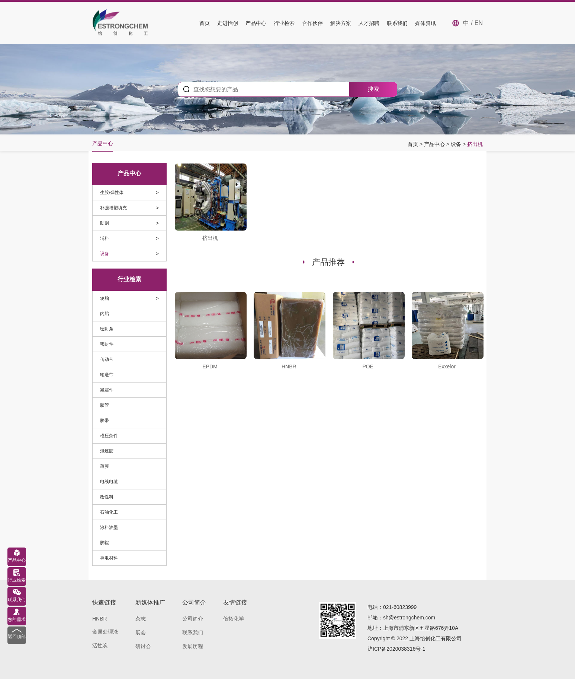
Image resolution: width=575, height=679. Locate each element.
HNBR (99, 619)
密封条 (106, 328)
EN (479, 23)
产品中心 (255, 23)
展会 (140, 632)
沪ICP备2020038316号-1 (396, 649)
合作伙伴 (312, 23)
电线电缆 (109, 481)
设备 (457, 144)
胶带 (104, 420)
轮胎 (104, 298)
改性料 (106, 496)
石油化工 (109, 512)
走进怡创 (227, 23)
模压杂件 (109, 435)
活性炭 (100, 645)
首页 (204, 23)
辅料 (104, 238)
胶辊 (104, 542)
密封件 (106, 344)
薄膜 (104, 466)
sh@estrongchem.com (409, 618)
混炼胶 (106, 451)
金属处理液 (105, 632)
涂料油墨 (109, 527)
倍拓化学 (233, 619)
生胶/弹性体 (111, 192)
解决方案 (340, 23)
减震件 (106, 390)
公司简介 (192, 619)
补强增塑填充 (113, 207)
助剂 (104, 223)
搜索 (373, 89)
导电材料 (109, 558)
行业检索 (284, 23)
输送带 (106, 374)
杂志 (140, 619)
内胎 (104, 313)
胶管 (104, 405)
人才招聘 (369, 23)
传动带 (106, 359)
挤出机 (475, 144)
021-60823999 (400, 607)
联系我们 (397, 23)
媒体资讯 (425, 23)
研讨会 (143, 646)
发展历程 (192, 646)
